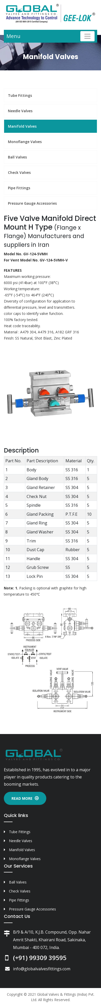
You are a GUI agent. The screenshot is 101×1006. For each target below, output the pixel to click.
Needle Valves (20, 110)
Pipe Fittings (19, 187)
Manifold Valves (22, 126)
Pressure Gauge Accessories (32, 203)
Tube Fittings (20, 95)
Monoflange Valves (25, 141)
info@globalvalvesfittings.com (41, 969)
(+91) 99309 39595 (39, 957)
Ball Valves (17, 157)
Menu (13, 36)
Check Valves (19, 172)
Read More (25, 798)
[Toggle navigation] (87, 36)
